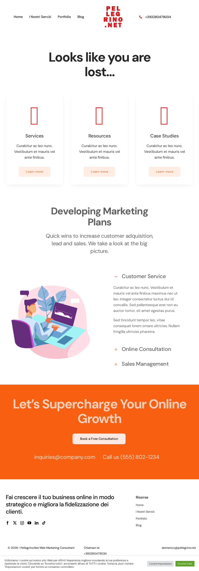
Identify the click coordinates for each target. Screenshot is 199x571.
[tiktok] (44, 523)
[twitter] (15, 523)
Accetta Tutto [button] (185, 563)
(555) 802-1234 (138, 456)
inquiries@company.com (63, 456)
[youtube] (29, 523)
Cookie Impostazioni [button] (160, 563)
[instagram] (22, 523)
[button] (148, 274)
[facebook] (7, 523)
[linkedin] (36, 523)
